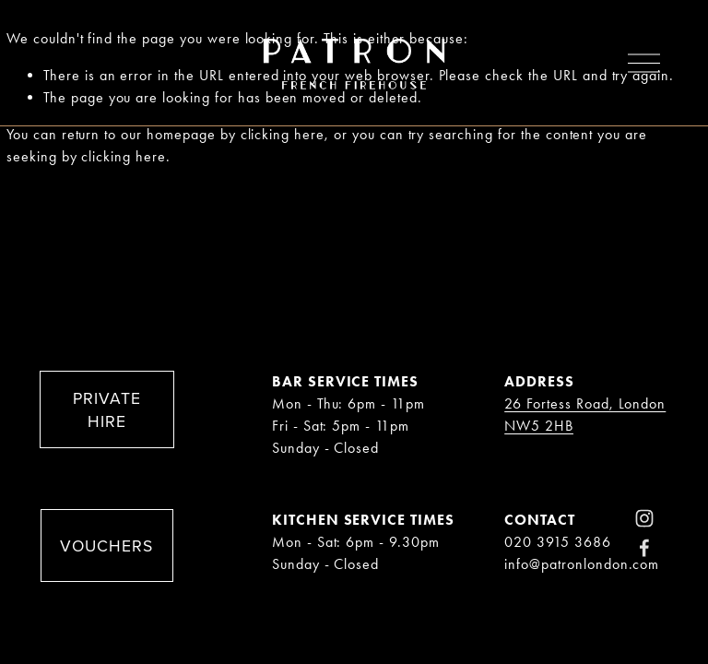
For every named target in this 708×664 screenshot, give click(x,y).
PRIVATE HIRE (107, 409)
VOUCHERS (106, 545)
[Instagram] (644, 518)
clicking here (282, 134)
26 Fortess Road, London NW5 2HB (585, 414)
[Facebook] (644, 548)
